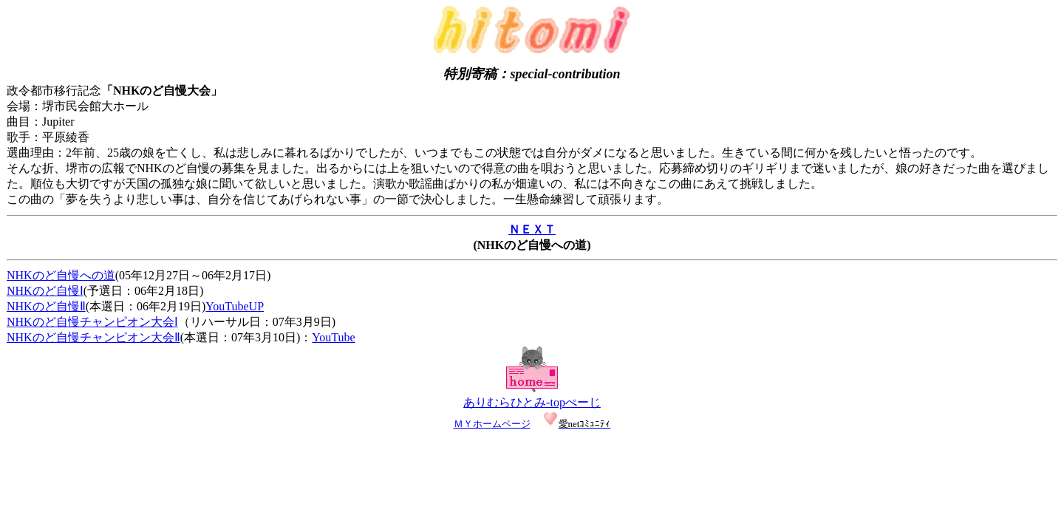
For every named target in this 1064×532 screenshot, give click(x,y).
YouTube (333, 337)
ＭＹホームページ (492, 423)
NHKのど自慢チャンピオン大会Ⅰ (92, 322)
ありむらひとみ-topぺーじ (532, 402)
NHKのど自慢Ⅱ (46, 306)
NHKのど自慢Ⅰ (45, 290)
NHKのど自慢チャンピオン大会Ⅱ (93, 337)
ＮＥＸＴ (532, 229)
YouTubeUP (234, 306)
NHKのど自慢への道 (61, 275)
